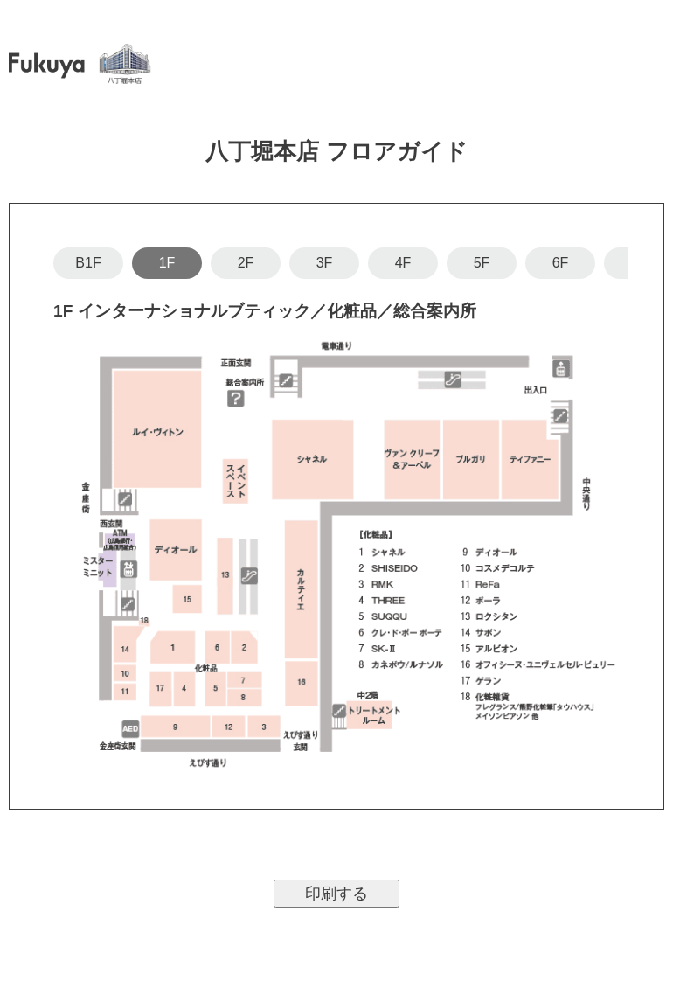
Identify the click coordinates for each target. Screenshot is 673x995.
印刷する (336, 893)
